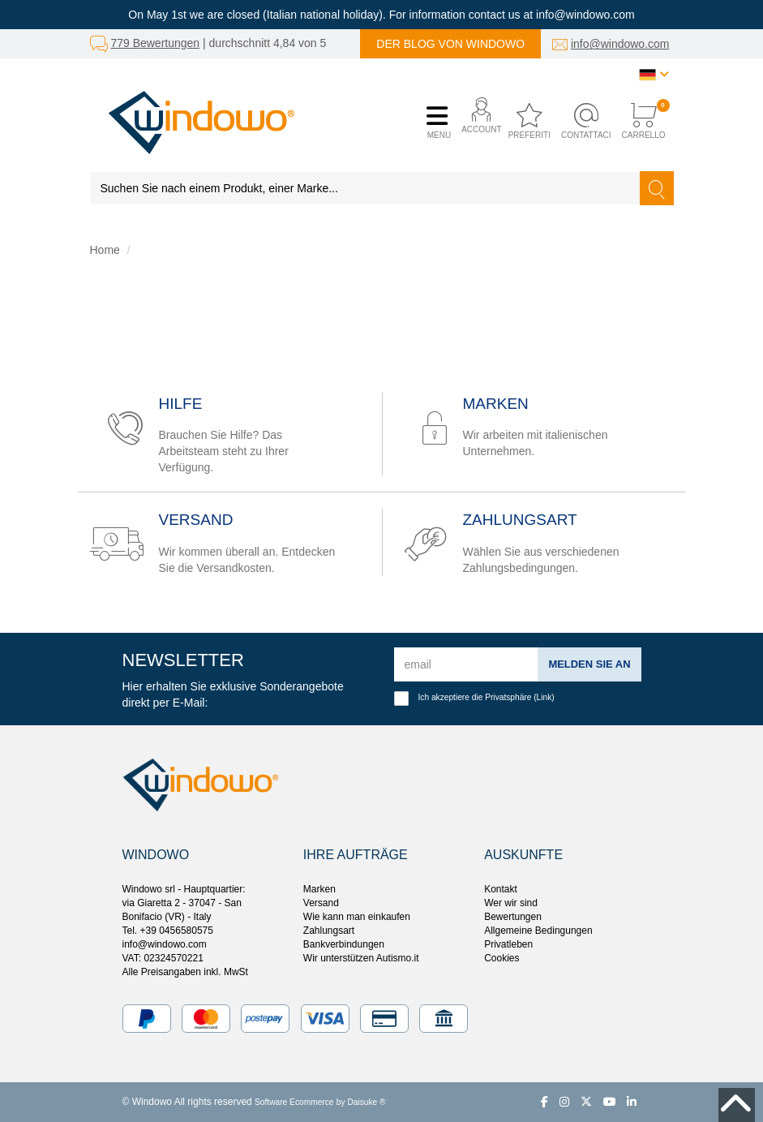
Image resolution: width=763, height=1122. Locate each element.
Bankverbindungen (343, 944)
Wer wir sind (511, 903)
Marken (319, 889)
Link (544, 697)
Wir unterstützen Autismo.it (361, 958)
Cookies (501, 958)
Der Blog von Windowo (450, 43)
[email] (463, 664)
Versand (321, 903)
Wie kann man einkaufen (356, 916)
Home (105, 249)
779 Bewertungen (154, 43)
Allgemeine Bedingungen (538, 930)
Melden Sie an (586, 663)
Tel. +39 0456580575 (167, 930)
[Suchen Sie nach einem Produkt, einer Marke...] (365, 188)
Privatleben (508, 944)
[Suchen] (657, 188)
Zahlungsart (328, 930)
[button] (477, 122)
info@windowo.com (620, 43)
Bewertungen (513, 916)
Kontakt (500, 889)
